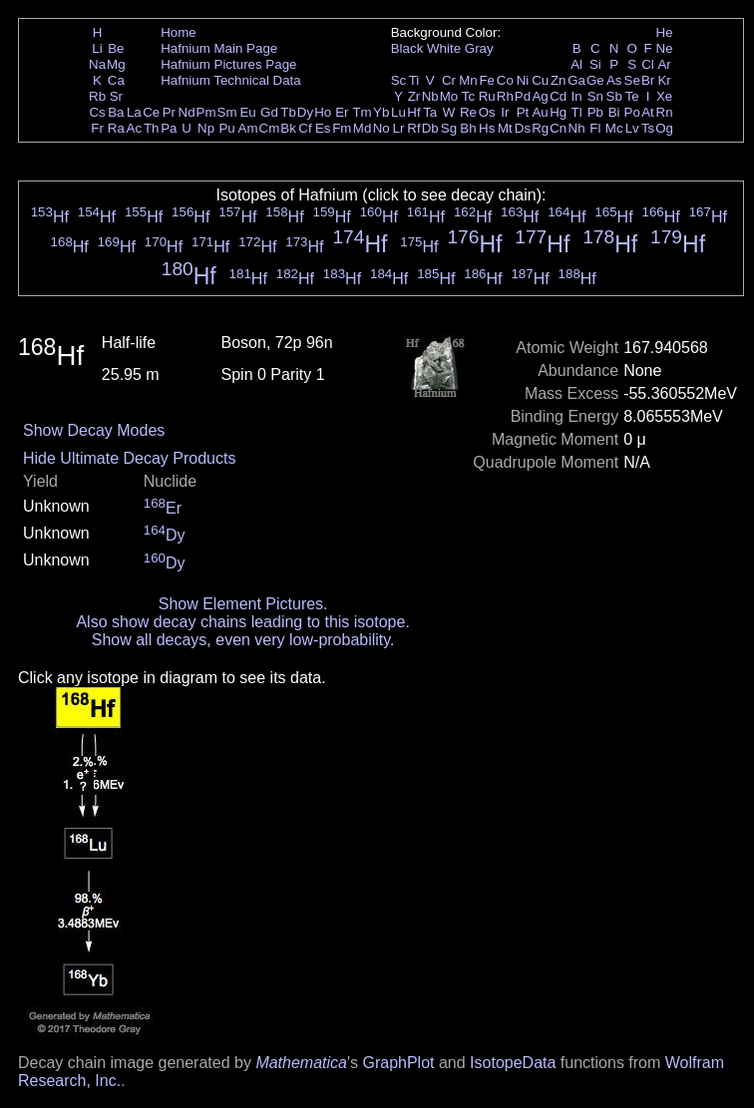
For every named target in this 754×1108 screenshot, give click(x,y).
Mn (468, 80)
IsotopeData (513, 1062)
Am (248, 128)
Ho (322, 112)
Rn (664, 112)
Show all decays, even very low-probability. (243, 639)
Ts (647, 128)
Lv (632, 128)
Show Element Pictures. (243, 603)
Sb (614, 96)
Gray (479, 48)
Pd (523, 96)
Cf (304, 128)
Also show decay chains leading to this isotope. (242, 621)
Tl (576, 112)
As (614, 80)
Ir (505, 112)
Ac (135, 128)
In (576, 96)
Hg (558, 112)
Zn (558, 80)
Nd (187, 112)
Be (116, 48)
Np (205, 128)
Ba (116, 112)
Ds (523, 128)
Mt (505, 128)
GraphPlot (398, 1062)
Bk (288, 128)
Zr (414, 96)
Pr (169, 112)
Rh (505, 96)
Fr (97, 128)
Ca (116, 80)
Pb (595, 112)
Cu (540, 80)
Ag (540, 96)
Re (468, 112)
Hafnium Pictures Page (228, 64)
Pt (523, 112)
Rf (413, 128)
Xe (664, 96)
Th (152, 128)
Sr (116, 96)
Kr (663, 80)
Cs (97, 112)
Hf (413, 112)
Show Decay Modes (94, 430)
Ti (414, 80)
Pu (226, 128)
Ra (116, 128)
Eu (247, 112)
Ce (151, 112)
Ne (664, 48)
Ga (576, 80)
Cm (269, 128)
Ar (663, 64)
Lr (399, 128)
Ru (487, 96)
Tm (361, 112)
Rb (97, 96)
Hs (487, 128)
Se (632, 80)
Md (362, 128)
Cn (558, 128)
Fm (341, 128)
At (647, 112)
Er (341, 112)
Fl (594, 128)
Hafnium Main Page (219, 48)
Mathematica (301, 1062)
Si (595, 64)
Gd (269, 112)
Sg (449, 128)
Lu (398, 112)
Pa (169, 128)
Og (664, 128)
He (664, 32)
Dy (305, 112)
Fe (487, 80)
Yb (381, 112)
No (381, 128)
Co (505, 80)
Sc (399, 80)
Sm (227, 112)
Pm (206, 112)
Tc (468, 96)
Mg (116, 64)
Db (430, 128)
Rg (540, 128)
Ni (523, 80)
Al (576, 64)
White (444, 48)
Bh (468, 128)
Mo (449, 96)
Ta (430, 112)
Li (97, 48)
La (134, 112)
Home (178, 32)
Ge (595, 80)
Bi (614, 112)
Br (647, 80)
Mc (614, 128)
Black (407, 48)
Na (97, 64)
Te (632, 96)
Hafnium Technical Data (231, 80)
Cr (449, 80)
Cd (558, 96)
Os (487, 112)
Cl (647, 64)
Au (540, 112)
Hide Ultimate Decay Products (129, 458)
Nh (576, 128)
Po (632, 112)
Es (323, 128)
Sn (595, 96)
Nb (430, 96)
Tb (288, 112)
